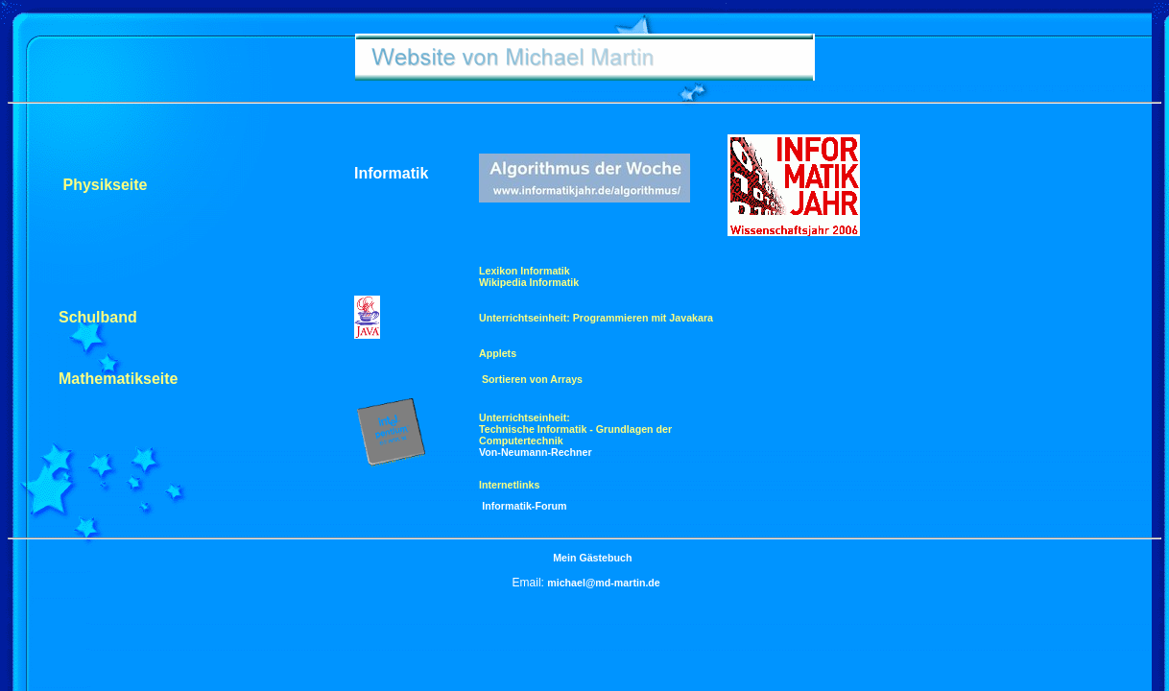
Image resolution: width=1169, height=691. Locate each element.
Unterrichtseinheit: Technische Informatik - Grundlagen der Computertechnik (575, 429)
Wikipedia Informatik (529, 282)
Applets (497, 353)
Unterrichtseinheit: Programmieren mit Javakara (596, 317)
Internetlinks (509, 484)
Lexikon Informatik (524, 270)
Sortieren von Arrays (531, 379)
